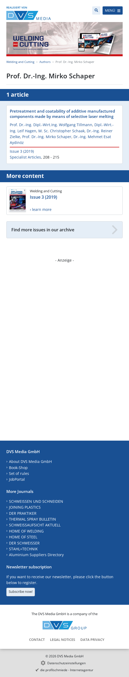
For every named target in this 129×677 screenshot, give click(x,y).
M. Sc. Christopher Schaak (61, 130)
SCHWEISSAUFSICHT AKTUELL (35, 524)
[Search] (96, 10)
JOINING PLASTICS (25, 507)
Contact (37, 639)
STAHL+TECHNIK (23, 548)
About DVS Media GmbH (30, 461)
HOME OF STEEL (23, 536)
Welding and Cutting (20, 62)
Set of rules (19, 473)
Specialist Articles (25, 157)
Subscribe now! (21, 591)
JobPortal (17, 479)
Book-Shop (18, 467)
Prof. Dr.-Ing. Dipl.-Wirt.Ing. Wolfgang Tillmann (51, 124)
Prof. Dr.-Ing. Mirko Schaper (46, 136)
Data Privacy (92, 639)
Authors (44, 62)
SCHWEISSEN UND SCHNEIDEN (36, 501)
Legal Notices (62, 639)
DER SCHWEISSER (24, 543)
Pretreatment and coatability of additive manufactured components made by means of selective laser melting (62, 113)
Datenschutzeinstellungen (66, 663)
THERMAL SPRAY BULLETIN (32, 519)
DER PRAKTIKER (22, 513)
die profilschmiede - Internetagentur (66, 670)
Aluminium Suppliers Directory (36, 554)
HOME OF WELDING (26, 531)
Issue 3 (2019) (22, 151)
